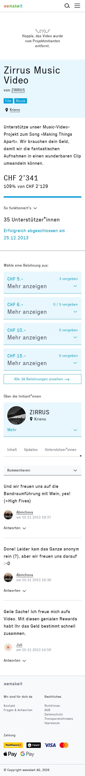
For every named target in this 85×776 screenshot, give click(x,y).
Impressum (52, 723)
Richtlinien (52, 706)
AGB (47, 710)
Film (8, 101)
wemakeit (13, 683)
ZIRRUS (18, 90)
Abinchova (24, 512)
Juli (19, 645)
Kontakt (9, 706)
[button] (67, 6)
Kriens (15, 110)
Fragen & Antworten (18, 710)
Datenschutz (53, 714)
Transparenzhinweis (58, 719)
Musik (20, 101)
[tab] (12, 450)
